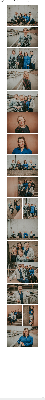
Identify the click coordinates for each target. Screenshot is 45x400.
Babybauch (10, 0)
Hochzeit (4, 0)
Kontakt (2, 1)
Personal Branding (14, 0)
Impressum (5, 1)
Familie (7, 0)
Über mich (18, 0)
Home (2, 0)
